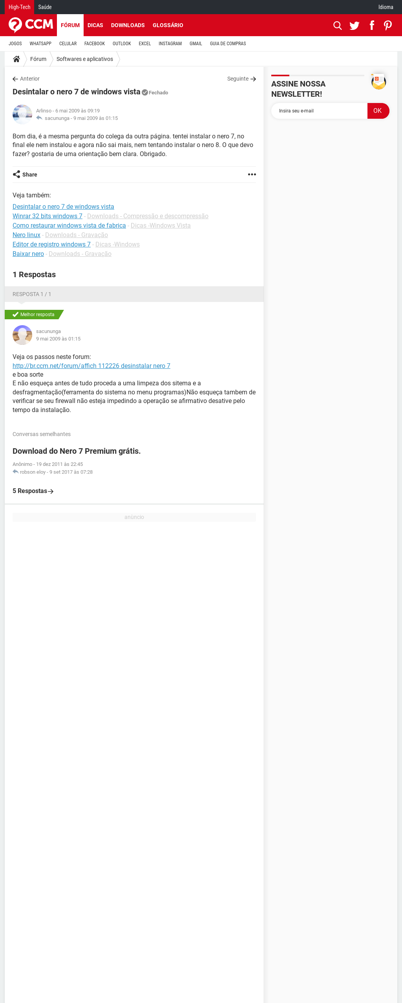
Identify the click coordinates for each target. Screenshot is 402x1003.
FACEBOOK (94, 43)
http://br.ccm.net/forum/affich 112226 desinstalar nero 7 (91, 366)
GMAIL (196, 43)
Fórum (70, 25)
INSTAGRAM (170, 43)
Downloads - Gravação (76, 235)
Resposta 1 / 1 (32, 294)
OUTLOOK (122, 43)
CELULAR (68, 43)
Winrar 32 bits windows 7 (47, 216)
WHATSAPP (40, 43)
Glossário (168, 25)
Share (29, 174)
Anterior (30, 78)
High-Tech (19, 7)
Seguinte (238, 78)
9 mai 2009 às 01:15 (95, 118)
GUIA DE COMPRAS (228, 43)
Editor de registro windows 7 (52, 244)
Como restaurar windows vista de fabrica (69, 225)
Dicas (95, 25)
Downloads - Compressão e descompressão (147, 216)
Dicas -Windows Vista (161, 225)
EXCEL (145, 43)
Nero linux (26, 235)
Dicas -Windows (117, 244)
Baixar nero (28, 254)
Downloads (128, 25)
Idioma (385, 7)
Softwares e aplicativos (85, 59)
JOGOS (15, 43)
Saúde (44, 7)
